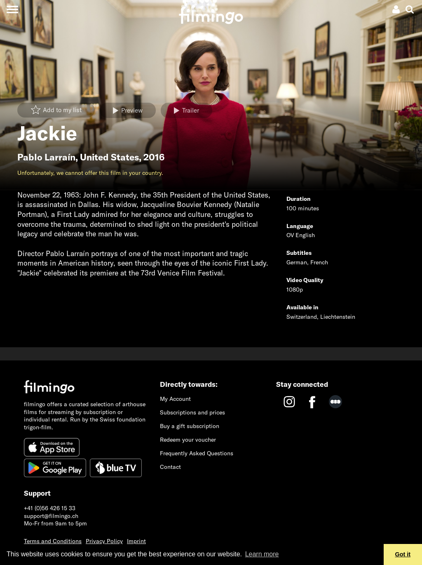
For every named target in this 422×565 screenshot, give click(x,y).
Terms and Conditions (53, 541)
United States (109, 157)
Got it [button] (403, 554)
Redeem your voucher (188, 439)
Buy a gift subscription (189, 426)
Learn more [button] (262, 554)
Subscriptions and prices (192, 412)
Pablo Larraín (46, 157)
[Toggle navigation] (12, 9)
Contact (170, 467)
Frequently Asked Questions (196, 453)
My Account (175, 399)
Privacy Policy (104, 541)
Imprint (136, 541)
